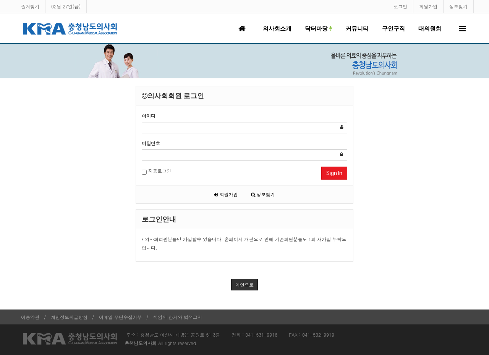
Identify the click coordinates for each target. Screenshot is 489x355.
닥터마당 (318, 28)
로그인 (400, 6)
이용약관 (30, 317)
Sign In (334, 173)
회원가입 (428, 6)
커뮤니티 (357, 28)
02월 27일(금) (66, 6)
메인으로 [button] (244, 284)
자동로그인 (156, 171)
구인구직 (393, 28)
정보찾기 (458, 6)
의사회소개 (277, 28)
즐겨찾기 (30, 6)
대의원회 (429, 28)
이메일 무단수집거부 (120, 317)
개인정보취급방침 (69, 317)
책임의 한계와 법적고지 (177, 317)
